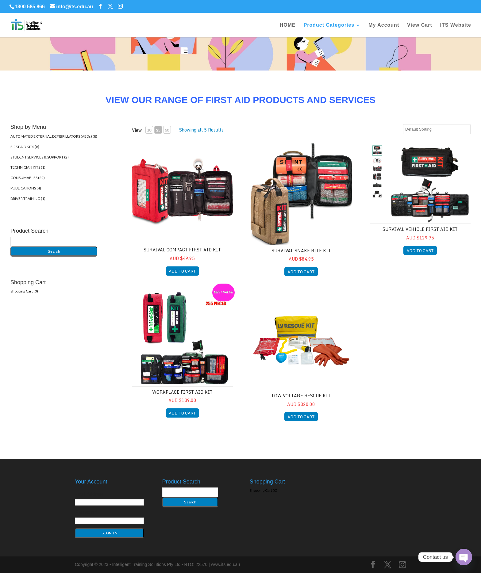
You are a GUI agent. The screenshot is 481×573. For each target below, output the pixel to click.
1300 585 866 (30, 6)
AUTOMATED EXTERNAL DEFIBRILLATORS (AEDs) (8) (53, 136)
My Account (383, 25)
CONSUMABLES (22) (27, 177)
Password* (86, 512)
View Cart (419, 25)
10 (149, 130)
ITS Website (455, 25)
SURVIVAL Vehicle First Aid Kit (420, 229)
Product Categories (329, 25)
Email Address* (90, 494)
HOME (288, 25)
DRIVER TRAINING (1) (27, 198)
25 (158, 130)
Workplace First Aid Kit (182, 391)
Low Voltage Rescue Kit (301, 395)
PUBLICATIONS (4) (25, 188)
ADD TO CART (182, 271)
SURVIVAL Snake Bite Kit (301, 250)
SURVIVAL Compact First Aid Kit (182, 249)
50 (167, 130)
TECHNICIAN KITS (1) (27, 167)
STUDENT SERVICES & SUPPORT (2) (39, 157)
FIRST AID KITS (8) (24, 146)
